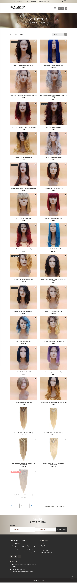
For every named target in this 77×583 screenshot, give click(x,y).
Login (42, 544)
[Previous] (12, 506)
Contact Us (44, 548)
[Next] (35, 506)
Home (33, 22)
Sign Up (43, 546)
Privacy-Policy (45, 550)
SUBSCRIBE (62, 530)
